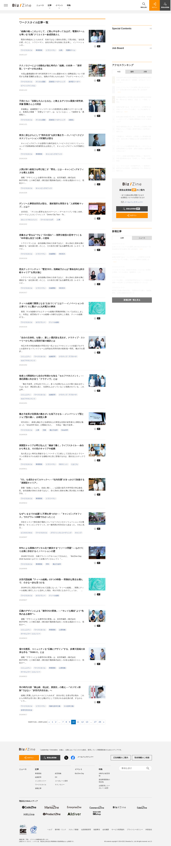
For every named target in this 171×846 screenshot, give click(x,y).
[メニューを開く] (6, 5)
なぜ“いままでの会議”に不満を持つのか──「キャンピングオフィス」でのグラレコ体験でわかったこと (50, 515)
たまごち (74, 464)
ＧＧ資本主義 (69, 706)
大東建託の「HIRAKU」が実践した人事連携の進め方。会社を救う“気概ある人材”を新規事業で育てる (133, 138)
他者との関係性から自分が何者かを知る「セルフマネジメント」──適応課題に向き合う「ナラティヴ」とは (51, 377)
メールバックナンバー (132, 202)
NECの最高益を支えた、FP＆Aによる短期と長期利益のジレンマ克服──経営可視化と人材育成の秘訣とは (133, 129)
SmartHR (64, 430)
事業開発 (39, 50)
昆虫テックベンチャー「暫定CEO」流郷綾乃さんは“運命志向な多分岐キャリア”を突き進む (51, 271)
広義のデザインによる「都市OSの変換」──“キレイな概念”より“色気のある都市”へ (51, 612)
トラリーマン (50, 50)
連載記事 (38, 788)
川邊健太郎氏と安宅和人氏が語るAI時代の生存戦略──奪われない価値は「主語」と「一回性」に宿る (133, 99)
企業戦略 (62, 630)
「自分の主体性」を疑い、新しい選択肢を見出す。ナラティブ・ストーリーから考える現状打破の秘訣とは (52, 339)
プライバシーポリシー (135, 829)
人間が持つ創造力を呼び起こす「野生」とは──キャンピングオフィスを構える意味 (51, 171)
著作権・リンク (60, 829)
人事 (58, 220)
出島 (60, 50)
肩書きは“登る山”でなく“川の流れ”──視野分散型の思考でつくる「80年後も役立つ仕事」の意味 (50, 236)
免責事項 (96, 829)
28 (100, 722)
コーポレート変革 (61, 781)
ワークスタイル (26, 50)
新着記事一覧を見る (132, 300)
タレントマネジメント (29, 220)
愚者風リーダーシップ (57, 82)
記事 (50, 5)
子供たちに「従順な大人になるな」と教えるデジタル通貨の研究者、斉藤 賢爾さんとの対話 (52, 102)
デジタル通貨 (40, 82)
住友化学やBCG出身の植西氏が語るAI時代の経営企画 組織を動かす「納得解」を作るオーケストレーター (133, 80)
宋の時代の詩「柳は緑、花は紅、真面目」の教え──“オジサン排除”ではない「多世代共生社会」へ (50, 689)
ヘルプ (49, 829)
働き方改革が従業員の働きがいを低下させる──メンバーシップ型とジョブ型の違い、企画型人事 (51, 415)
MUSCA (62, 254)
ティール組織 (54, 322)
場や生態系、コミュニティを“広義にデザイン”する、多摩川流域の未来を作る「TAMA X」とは (52, 650)
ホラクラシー (40, 322)
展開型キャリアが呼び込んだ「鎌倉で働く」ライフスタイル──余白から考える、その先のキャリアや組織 (51, 447)
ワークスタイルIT (47, 220)
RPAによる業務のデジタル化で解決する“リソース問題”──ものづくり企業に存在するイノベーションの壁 (51, 549)
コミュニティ (26, 356)
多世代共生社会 (26, 710)
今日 (118, 72)
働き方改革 (54, 430)
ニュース (40, 5)
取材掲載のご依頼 (141, 758)
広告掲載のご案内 (120, 758)
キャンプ (78, 533)
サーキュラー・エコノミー (30, 634)
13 (87, 722)
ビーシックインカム (28, 86)
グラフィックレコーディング (61, 533)
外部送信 (149, 829)
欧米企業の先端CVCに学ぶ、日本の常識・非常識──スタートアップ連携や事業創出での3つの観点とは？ (133, 119)
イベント (59, 5)
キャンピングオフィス (54, 154)
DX (56, 777)
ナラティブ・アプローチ (68, 356)
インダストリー (40, 781)
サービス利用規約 (118, 829)
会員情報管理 (86, 829)
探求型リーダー (74, 82)
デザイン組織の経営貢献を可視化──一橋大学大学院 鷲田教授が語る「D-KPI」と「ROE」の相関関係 (133, 158)
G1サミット (63, 464)
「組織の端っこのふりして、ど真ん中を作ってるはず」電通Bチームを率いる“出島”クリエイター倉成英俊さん (51, 33)
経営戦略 (58, 773)
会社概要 (105, 829)
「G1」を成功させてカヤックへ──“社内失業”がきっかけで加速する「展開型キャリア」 (51, 481)
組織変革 (52, 356)
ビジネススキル (26, 533)
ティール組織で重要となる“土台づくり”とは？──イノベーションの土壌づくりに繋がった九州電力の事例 (51, 305)
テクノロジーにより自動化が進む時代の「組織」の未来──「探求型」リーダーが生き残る (50, 67)
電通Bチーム (70, 50)
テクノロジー (60, 785)
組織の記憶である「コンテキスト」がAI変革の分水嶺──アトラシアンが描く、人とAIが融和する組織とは (133, 109)
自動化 (71, 120)
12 (82, 722)
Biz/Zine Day (79, 773)
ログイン (131, 215)
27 (95, 722)
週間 (132, 72)
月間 (145, 72)
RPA (47, 564)
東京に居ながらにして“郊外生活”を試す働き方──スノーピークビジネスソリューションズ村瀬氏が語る (51, 136)
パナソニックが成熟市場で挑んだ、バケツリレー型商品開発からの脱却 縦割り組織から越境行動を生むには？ (133, 148)
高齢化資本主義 (54, 706)
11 (78, 722)
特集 (69, 5)
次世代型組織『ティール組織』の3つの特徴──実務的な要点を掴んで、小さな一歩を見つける (51, 581)
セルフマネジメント (28, 360)
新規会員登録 (131, 208)
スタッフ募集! (74, 829)
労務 (44, 430)
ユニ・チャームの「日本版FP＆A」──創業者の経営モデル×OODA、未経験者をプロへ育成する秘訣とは (133, 168)
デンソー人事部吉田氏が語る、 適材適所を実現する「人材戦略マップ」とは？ (51, 205)
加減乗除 (52, 254)
